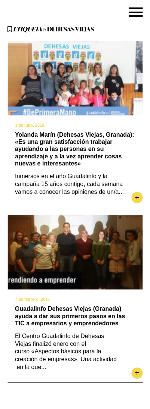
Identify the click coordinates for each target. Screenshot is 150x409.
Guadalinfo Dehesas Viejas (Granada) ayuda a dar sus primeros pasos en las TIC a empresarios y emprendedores (70, 316)
